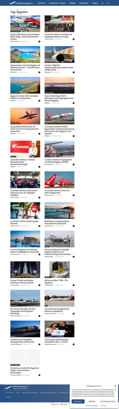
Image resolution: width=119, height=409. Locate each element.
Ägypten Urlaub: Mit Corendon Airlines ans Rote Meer (24, 97)
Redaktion (13, 100)
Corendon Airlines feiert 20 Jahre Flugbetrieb (57, 191)
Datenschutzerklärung (92, 405)
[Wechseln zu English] (64, 404)
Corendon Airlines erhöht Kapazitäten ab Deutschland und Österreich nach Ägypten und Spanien (59, 130)
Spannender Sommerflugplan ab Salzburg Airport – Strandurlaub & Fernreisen (25, 67)
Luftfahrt (47, 156)
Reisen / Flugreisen (15, 31)
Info (46, 305)
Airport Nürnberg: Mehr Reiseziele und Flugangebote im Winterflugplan (59, 98)
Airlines (47, 31)
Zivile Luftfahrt (14, 305)
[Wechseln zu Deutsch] (55, 404)
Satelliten (13, 277)
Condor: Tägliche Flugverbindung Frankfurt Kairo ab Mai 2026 (59, 67)
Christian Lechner (14, 41)
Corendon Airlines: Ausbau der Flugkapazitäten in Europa (58, 35)
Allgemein (47, 277)
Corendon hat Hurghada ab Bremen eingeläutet (57, 310)
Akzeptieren (78, 401)
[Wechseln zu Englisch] (102, 3)
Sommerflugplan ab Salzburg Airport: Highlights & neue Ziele (24, 250)
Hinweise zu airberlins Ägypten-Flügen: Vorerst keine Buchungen (25, 370)
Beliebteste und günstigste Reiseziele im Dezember (57, 222)
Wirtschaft (13, 156)
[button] (115, 386)
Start (11, 9)
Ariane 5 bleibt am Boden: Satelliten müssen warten (22, 281)
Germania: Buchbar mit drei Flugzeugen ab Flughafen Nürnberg (22, 311)
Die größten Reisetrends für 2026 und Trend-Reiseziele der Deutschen (24, 129)
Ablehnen (92, 401)
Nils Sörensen (13, 72)
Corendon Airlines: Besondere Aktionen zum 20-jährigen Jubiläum (23, 192)
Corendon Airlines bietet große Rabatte (24, 222)
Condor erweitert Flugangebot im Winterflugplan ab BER (58, 160)
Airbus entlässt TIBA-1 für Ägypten (56, 281)
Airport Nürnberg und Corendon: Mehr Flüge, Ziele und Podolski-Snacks (25, 36)
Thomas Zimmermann (15, 315)
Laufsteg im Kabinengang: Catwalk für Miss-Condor (57, 340)
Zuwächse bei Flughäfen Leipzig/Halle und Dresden (22, 340)
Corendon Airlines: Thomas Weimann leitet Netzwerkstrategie (22, 162)
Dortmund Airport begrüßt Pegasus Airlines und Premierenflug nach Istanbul (58, 251)
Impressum (104, 405)
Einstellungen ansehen (107, 401)
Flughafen (13, 246)
